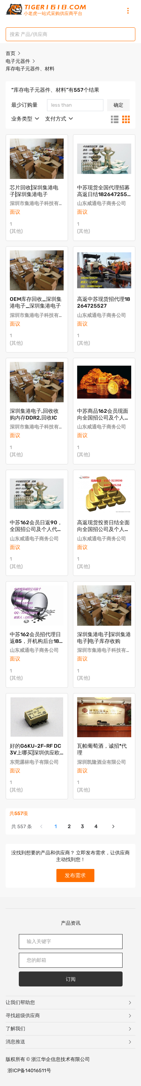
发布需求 (75, 875)
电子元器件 (18, 61)
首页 (10, 53)
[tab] (70, 1002)
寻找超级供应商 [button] (69, 1015)
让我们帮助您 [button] (69, 1002)
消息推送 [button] (69, 1041)
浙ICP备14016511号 (29, 1070)
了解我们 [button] (69, 1028)
